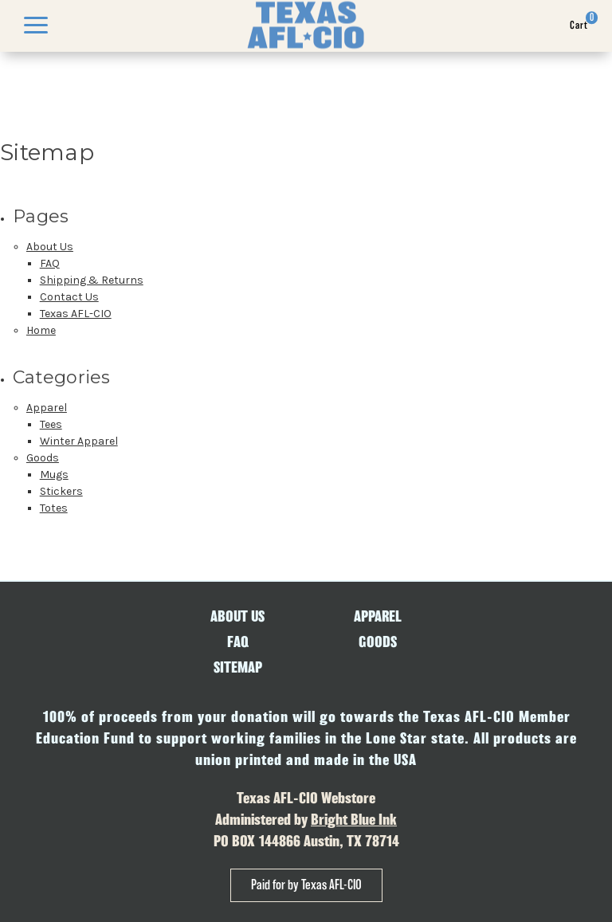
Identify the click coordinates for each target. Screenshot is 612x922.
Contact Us (69, 297)
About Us (49, 246)
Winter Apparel (79, 441)
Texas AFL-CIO (76, 313)
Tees (51, 424)
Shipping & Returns (91, 280)
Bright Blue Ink (354, 819)
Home (41, 330)
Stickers (61, 491)
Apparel (46, 407)
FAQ (50, 263)
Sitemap (238, 667)
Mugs (54, 474)
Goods (42, 458)
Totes (54, 508)
